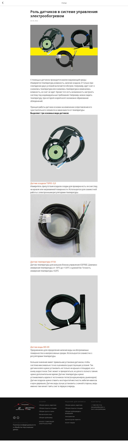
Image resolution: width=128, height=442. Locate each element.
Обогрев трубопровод (45, 419)
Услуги (42, 403)
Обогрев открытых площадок (48, 410)
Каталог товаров (70, 424)
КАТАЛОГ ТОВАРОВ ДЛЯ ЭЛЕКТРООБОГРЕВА (46, 424)
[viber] (18, 419)
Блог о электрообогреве (98, 411)
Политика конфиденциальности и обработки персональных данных (24, 428)
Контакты (96, 403)
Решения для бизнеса (75, 403)
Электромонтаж (70, 418)
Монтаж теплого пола (45, 416)
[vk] (14, 419)
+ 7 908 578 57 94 (96, 407)
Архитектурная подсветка (72, 421)
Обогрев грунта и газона (46, 413)
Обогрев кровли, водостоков (47, 407)
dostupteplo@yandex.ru (98, 409)
